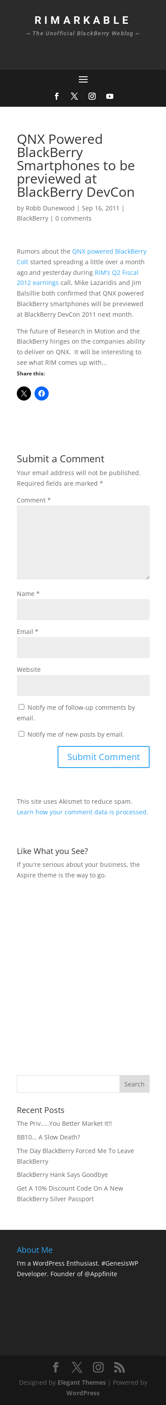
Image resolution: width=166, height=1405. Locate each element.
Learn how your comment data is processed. (82, 812)
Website (29, 669)
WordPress (83, 1393)
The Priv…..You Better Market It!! (64, 1123)
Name (28, 593)
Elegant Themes (82, 1382)
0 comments (73, 218)
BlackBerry (32, 218)
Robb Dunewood (50, 208)
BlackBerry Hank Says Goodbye (62, 1174)
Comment (34, 500)
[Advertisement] (83, 976)
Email (28, 631)
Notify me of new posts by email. (75, 734)
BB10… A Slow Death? (48, 1137)
